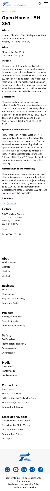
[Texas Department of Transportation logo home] (14, 4)
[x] (7, 469)
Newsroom (7, 366)
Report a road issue (11, 393)
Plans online (8, 294)
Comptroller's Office (12, 434)
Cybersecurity (8, 352)
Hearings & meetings (12, 316)
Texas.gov (7, 438)
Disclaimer (13, 484)
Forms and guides (10, 303)
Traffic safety (8, 339)
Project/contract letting (13, 298)
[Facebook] (40, 469)
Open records (8, 389)
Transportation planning (13, 325)
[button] (40, 4)
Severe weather (9, 348)
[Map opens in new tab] (25, 41)
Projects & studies (10, 321)
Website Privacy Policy (25, 487)
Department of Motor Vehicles (16, 425)
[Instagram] (32, 469)
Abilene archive (9, 11)
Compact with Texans (12, 407)
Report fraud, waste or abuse (16, 402)
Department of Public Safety (16, 420)
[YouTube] (16, 469)
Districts (6, 267)
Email (4, 229)
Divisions (6, 271)
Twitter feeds (8, 371)
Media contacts (9, 375)
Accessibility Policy (30, 484)
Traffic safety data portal (14, 343)
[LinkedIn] (24, 469)
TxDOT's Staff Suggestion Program (19, 398)
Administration (9, 262)
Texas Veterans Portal (13, 429)
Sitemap (6, 276)
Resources (7, 289)
